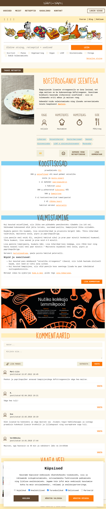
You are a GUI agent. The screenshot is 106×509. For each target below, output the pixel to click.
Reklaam (100, 19)
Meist (18, 11)
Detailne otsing (94, 59)
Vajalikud (20, 490)
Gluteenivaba (76, 53)
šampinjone (56, 194)
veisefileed (42, 174)
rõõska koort (55, 201)
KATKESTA (84, 364)
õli (59, 170)
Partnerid (87, 490)
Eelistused (72, 490)
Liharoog (41, 139)
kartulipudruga (20, 253)
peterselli (61, 205)
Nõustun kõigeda (81, 498)
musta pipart (57, 178)
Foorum (82, 19)
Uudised (7, 11)
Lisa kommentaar (97, 153)
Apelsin (61, 104)
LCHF (62, 53)
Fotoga (91, 53)
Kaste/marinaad (74, 139)
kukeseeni (60, 190)
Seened (88, 139)
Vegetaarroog (37, 53)
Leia (86, 47)
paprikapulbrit (59, 182)
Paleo (23, 53)
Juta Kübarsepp (63, 273)
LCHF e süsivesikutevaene (66, 144)
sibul (58, 186)
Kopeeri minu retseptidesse (78, 153)
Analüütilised (36, 490)
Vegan (52, 53)
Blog (91, 19)
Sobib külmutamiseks (18, 56)
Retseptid (30, 11)
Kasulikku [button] (45, 11)
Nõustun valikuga (53, 498)
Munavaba (87, 144)
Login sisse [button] (96, 11)
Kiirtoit (11, 53)
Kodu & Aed (37, 273)
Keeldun (26, 498)
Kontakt (58, 11)
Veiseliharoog (56, 139)
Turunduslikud (55, 490)
